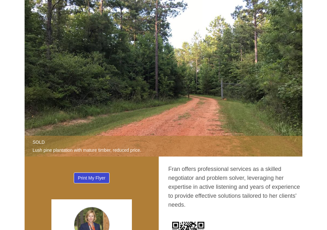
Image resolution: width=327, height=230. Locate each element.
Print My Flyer (91, 177)
